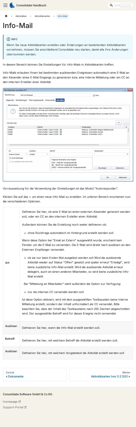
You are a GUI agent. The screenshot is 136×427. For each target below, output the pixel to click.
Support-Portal (14, 407)
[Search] (120, 5)
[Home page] (6, 16)
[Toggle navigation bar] (5, 5)
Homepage (12, 401)
